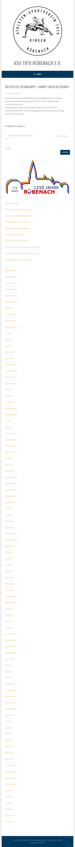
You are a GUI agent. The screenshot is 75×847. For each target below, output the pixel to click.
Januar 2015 (9, 759)
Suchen (8, 148)
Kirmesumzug (63, 136)
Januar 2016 (9, 684)
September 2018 (11, 540)
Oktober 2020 (10, 446)
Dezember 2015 (11, 690)
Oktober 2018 (10, 533)
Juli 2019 (8, 508)
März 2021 (9, 427)
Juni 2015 (8, 728)
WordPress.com (37, 843)
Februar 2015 (10, 753)
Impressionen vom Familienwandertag (19, 216)
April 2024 (8, 308)
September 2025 (11, 277)
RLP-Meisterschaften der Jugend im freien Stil (21, 253)
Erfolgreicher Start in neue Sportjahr (18, 260)
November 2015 (11, 696)
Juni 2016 (8, 665)
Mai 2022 (8, 389)
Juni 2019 (8, 515)
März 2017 (9, 621)
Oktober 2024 (10, 295)
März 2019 (9, 521)
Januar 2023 (9, 358)
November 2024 (11, 289)
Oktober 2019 (10, 490)
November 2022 (11, 371)
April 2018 (8, 571)
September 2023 (11, 327)
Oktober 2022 (10, 377)
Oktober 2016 (10, 646)
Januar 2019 (9, 527)
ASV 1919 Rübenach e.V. (37, 62)
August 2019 (9, 502)
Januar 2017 (9, 627)
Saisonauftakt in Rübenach (15, 234)
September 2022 (11, 383)
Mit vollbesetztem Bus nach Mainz (17, 222)
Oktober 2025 (10, 270)
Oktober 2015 (10, 703)
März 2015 (9, 746)
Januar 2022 (9, 402)
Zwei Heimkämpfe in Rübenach (16, 241)
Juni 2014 (8, 797)
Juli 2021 (8, 421)
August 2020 (9, 452)
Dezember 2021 (11, 408)
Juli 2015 (8, 721)
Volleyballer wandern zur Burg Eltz (17, 228)
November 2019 (11, 483)
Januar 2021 (9, 433)
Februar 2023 (10, 352)
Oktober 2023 (10, 321)
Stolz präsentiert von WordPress (29, 840)
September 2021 (11, 415)
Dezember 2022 (11, 364)
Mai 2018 (8, 565)
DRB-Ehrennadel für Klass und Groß (18, 209)
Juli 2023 (8, 333)
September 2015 (11, 709)
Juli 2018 (8, 552)
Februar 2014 (10, 815)
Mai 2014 (8, 803)
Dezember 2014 (11, 765)
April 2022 (8, 396)
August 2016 (9, 659)
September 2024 (11, 302)
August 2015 (9, 715)
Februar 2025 (10, 283)
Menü (39, 74)
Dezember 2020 (11, 440)
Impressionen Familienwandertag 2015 (18, 137)
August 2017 (9, 609)
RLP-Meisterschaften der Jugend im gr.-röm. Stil (22, 247)
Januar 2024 (9, 314)
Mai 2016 (8, 671)
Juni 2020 (8, 458)
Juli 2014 (8, 790)
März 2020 (9, 465)
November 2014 (11, 771)
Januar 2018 (9, 590)
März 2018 (9, 577)
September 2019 (11, 496)
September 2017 (11, 602)
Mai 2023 (8, 339)
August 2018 (9, 546)
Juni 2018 (8, 559)
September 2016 (11, 653)
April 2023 (8, 346)
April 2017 (8, 615)
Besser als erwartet (12, 203)
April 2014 (8, 809)
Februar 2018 (10, 584)
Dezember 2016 (11, 634)
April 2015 (8, 740)
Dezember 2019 (11, 477)
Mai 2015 (8, 734)
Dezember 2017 (11, 596)
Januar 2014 (9, 822)
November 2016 (11, 640)
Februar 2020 (10, 471)
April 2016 (8, 677)
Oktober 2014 (10, 778)
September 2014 (11, 784)
